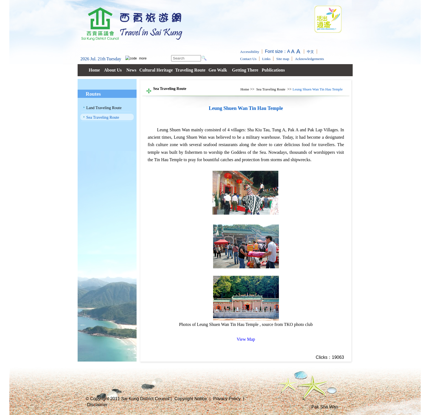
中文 (310, 52)
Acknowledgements (309, 59)
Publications (273, 70)
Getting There (245, 70)
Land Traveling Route (104, 108)
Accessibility (249, 52)
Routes (93, 94)
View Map (246, 339)
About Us (112, 70)
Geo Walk (217, 70)
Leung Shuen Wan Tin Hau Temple (318, 89)
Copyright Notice (190, 398)
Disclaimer (97, 404)
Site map (282, 59)
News (131, 70)
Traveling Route (190, 70)
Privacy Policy (227, 398)
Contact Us (248, 59)
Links (266, 59)
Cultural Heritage (156, 70)
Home (94, 70)
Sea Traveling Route (102, 117)
